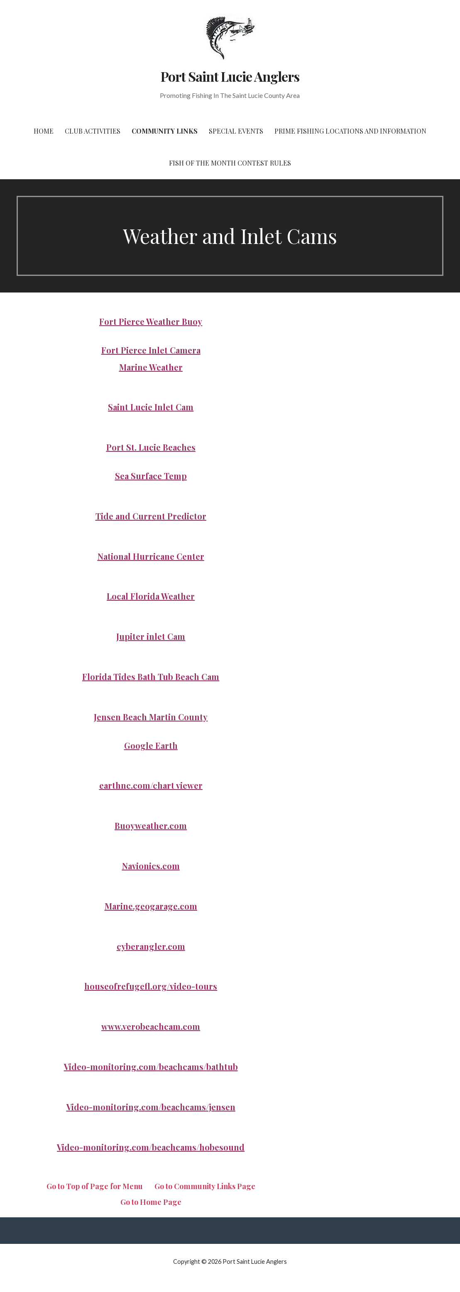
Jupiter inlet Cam (150, 636)
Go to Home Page (150, 1202)
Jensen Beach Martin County (151, 716)
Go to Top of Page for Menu (94, 1186)
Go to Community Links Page (204, 1186)
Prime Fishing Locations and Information (350, 131)
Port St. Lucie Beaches (151, 447)
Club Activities (92, 131)
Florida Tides (108, 676)
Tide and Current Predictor (150, 516)
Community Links (165, 131)
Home (44, 131)
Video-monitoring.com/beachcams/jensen (150, 1106)
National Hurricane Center (151, 556)
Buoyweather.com (151, 825)
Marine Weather (151, 367)
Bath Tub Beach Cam (178, 676)
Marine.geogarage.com (151, 906)
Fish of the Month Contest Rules (230, 162)
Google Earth (151, 745)
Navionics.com (151, 865)
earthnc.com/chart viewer (151, 785)
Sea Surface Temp (151, 475)
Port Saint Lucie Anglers (230, 76)
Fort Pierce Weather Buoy (150, 321)
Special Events (236, 131)
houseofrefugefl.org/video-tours (150, 986)
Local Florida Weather (151, 596)
